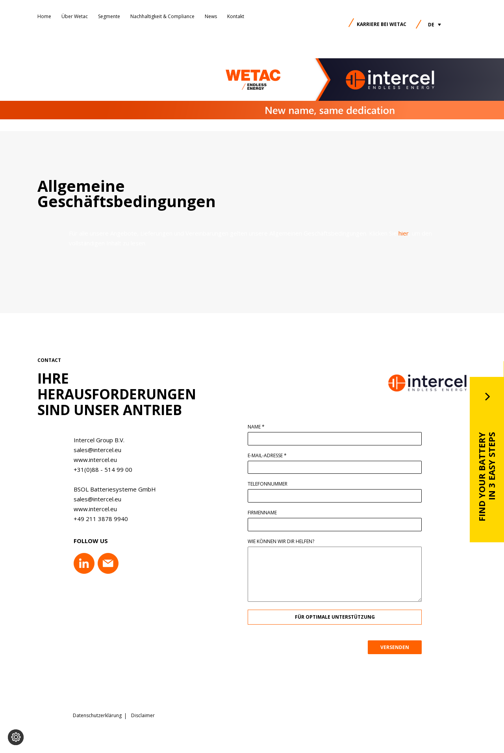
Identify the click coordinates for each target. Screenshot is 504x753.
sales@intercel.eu (94, 450)
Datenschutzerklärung (97, 715)
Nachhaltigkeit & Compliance (162, 16)
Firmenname (265, 512)
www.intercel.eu (92, 460)
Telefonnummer (271, 484)
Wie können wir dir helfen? (284, 541)
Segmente (109, 16)
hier (403, 233)
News (211, 16)
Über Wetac (74, 16)
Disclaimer (143, 715)
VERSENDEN (398, 647)
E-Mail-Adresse (270, 455)
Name (259, 427)
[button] (434, 24)
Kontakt (235, 16)
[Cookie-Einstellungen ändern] (16, 737)
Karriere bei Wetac (381, 24)
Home (44, 16)
